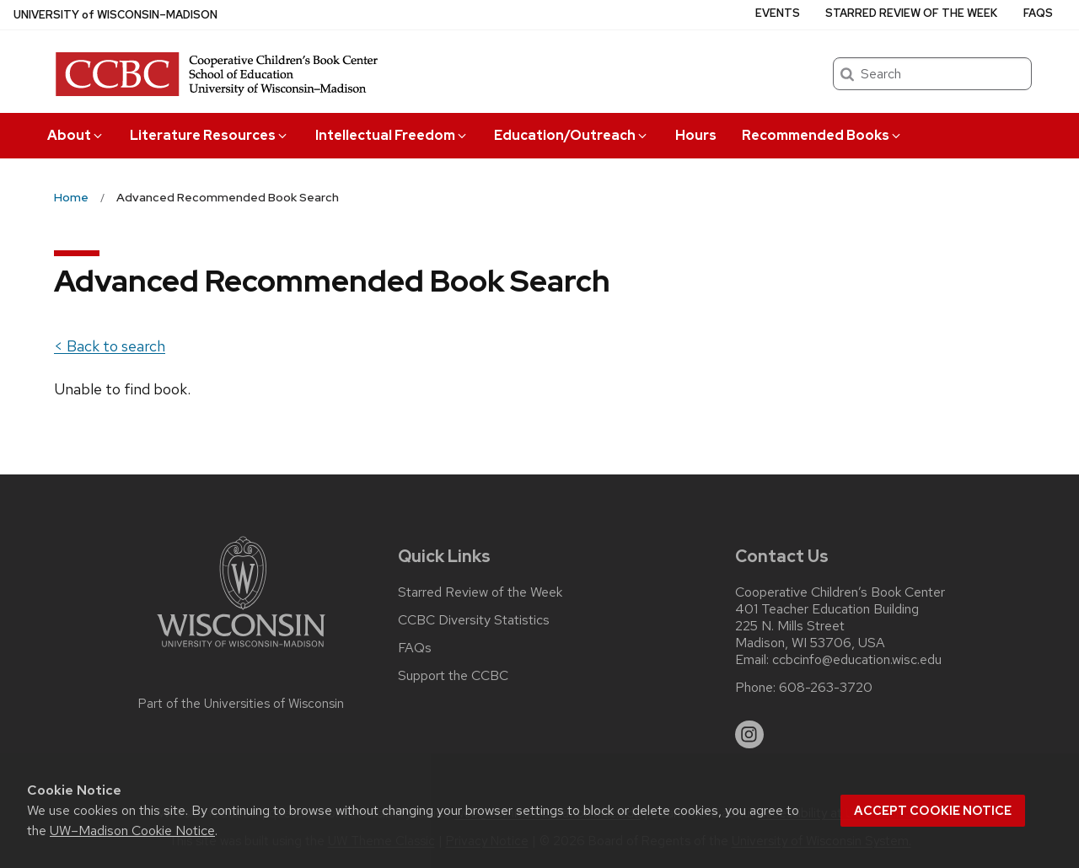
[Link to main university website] (241, 650)
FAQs (1038, 13)
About (76, 135)
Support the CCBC (453, 675)
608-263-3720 (825, 687)
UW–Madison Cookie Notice (132, 830)
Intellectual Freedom (392, 135)
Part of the (241, 703)
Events (777, 13)
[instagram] (749, 735)
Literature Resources (209, 135)
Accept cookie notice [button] (933, 810)
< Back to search (109, 346)
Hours (696, 135)
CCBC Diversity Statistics (474, 620)
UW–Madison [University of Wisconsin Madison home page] (115, 15)
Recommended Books (822, 135)
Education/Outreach (571, 135)
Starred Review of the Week (911, 13)
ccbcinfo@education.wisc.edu (857, 659)
